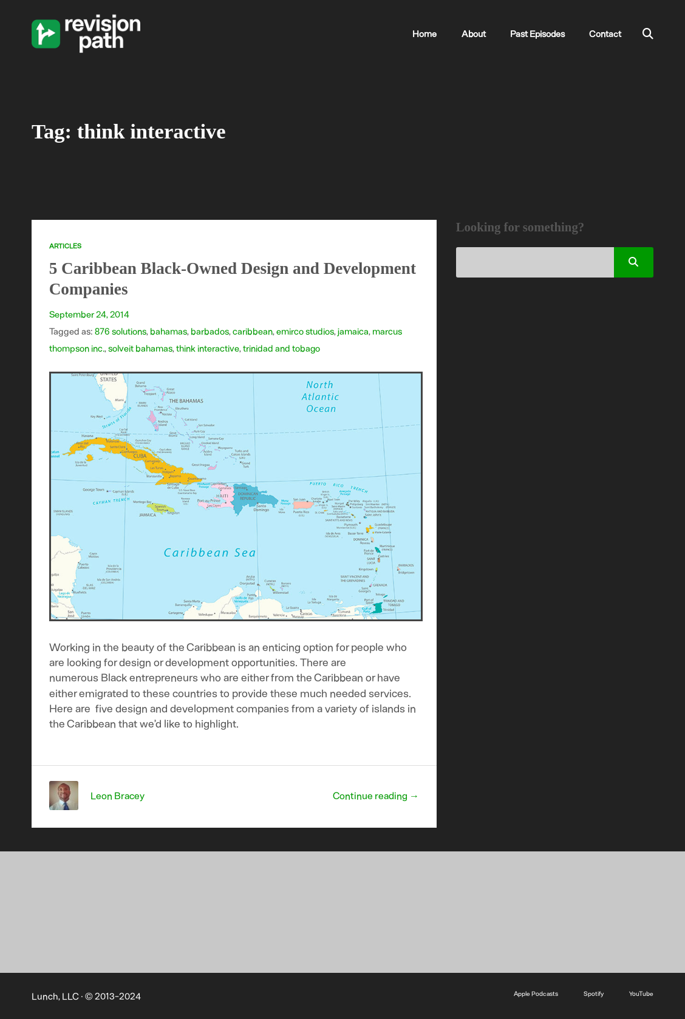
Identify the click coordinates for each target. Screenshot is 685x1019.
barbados (210, 330)
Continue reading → (375, 794)
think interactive (207, 347)
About (480, 33)
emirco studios (305, 330)
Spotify (594, 993)
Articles (65, 246)
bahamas (168, 330)
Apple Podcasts (535, 993)
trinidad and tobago (282, 347)
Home (435, 33)
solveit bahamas (140, 347)
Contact (606, 33)
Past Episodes (541, 33)
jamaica (353, 330)
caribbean (253, 330)
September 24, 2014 (89, 313)
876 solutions (120, 330)
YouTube (641, 993)
